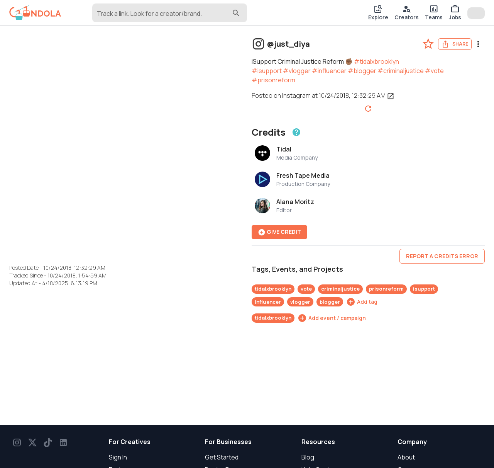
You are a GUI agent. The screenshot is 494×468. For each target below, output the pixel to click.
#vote (434, 70)
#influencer (329, 70)
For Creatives (130, 441)
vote (306, 288)
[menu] (478, 44)
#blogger (362, 70)
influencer (268, 301)
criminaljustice (340, 288)
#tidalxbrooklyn (376, 61)
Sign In (118, 457)
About (406, 457)
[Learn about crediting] (296, 132)
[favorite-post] (428, 44)
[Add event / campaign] (332, 318)
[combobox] (163, 16)
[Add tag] (361, 301)
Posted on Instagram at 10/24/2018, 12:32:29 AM (323, 95)
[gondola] (35, 12)
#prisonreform (273, 80)
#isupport (267, 70)
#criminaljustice (400, 70)
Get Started (222, 457)
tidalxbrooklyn (273, 288)
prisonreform (386, 288)
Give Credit (279, 232)
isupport (424, 288)
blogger (330, 301)
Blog (307, 457)
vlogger (300, 301)
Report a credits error (442, 256)
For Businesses (228, 441)
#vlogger (297, 70)
